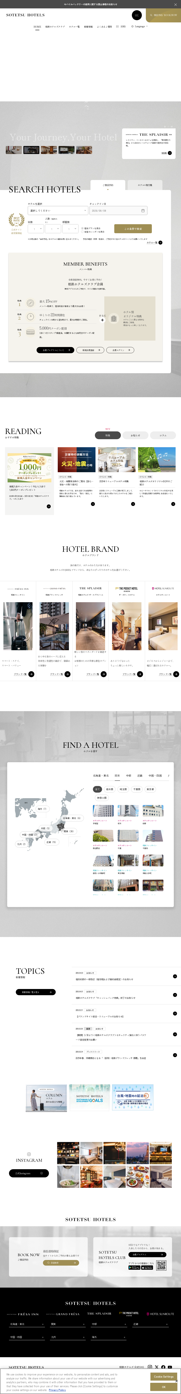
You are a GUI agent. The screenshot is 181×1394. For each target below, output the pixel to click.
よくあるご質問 (104, 26)
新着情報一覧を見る (30, 990)
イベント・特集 (65, 475)
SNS (123, 26)
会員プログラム (139, 1252)
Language (140, 26)
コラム (163, 433)
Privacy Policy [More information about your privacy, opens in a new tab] (57, 1390)
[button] (14, 148)
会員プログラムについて (53, 348)
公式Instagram (22, 1171)
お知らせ (135, 433)
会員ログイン (118, 348)
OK (164, 1387)
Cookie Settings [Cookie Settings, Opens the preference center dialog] (164, 1376)
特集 (107, 433)
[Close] (176, 1381)
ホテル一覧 (74, 26)
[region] (90, 1381)
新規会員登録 (88, 348)
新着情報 (88, 26)
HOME (37, 26)
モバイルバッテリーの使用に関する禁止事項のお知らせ (90, 4)
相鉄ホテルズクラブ (55, 26)
